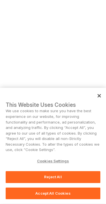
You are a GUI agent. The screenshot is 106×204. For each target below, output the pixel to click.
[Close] (99, 96)
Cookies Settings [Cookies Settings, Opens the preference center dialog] (53, 161)
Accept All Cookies (52, 194)
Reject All (53, 177)
